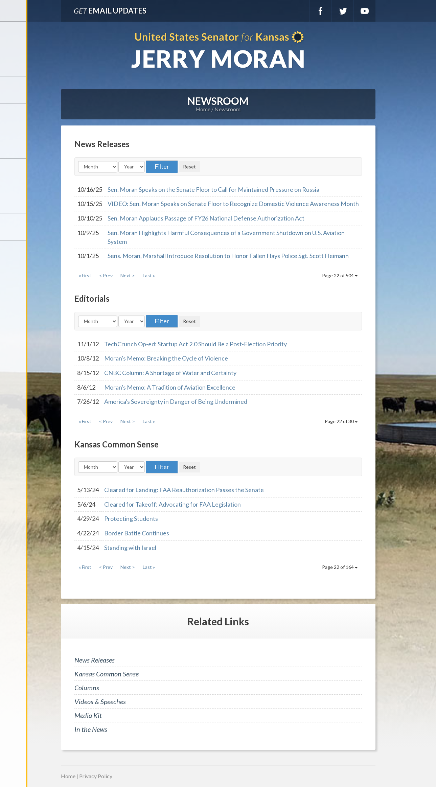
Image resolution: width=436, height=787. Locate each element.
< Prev (106, 275)
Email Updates (110, 10)
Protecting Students (131, 518)
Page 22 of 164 (340, 567)
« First (85, 275)
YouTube (364, 11)
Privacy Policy (95, 776)
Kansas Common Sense (106, 674)
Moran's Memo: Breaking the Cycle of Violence (166, 358)
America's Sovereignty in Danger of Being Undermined (175, 401)
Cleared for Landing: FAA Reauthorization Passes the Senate (184, 489)
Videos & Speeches (100, 701)
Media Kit (88, 715)
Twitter (342, 11)
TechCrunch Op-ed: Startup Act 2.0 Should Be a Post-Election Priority (195, 344)
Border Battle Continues (136, 533)
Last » (149, 275)
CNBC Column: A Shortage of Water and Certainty (170, 372)
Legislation (13, 172)
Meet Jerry (13, 62)
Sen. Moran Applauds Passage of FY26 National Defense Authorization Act (206, 218)
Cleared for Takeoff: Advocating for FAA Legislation (172, 504)
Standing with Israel (130, 547)
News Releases (94, 660)
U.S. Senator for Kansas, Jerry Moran (218, 50)
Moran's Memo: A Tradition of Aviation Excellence (169, 387)
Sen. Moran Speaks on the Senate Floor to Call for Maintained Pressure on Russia (213, 189)
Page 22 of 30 (341, 421)
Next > (127, 275)
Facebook (320, 11)
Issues (13, 144)
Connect (13, 199)
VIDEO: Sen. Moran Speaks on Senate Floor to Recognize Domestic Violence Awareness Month (233, 203)
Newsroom (13, 117)
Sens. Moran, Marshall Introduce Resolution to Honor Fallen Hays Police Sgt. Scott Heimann (228, 255)
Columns (86, 688)
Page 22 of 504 (340, 275)
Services (13, 89)
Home (203, 109)
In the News (90, 729)
